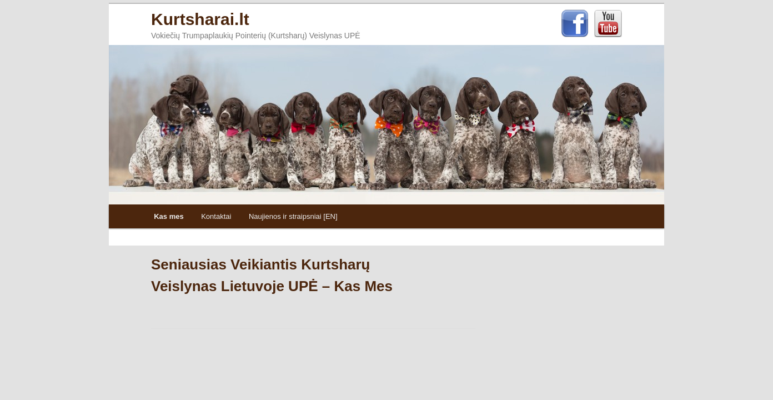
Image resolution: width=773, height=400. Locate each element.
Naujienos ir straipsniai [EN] (293, 216)
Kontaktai (216, 216)
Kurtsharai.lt (200, 19)
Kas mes (168, 216)
